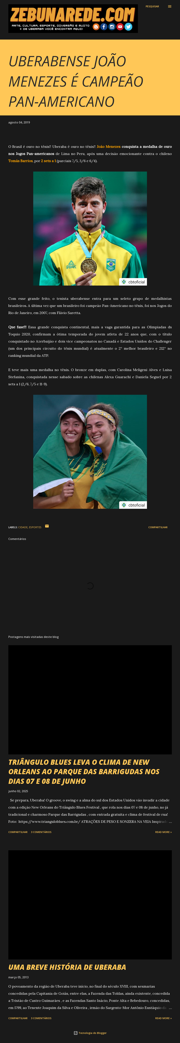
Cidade (23, 527)
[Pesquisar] (152, 6)
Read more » (163, 832)
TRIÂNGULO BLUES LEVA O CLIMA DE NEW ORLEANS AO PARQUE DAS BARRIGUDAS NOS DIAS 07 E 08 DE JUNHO (84, 771)
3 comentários (41, 832)
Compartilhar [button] (158, 527)
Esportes (35, 527)
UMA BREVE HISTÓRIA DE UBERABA (67, 967)
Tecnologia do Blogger (90, 1033)
